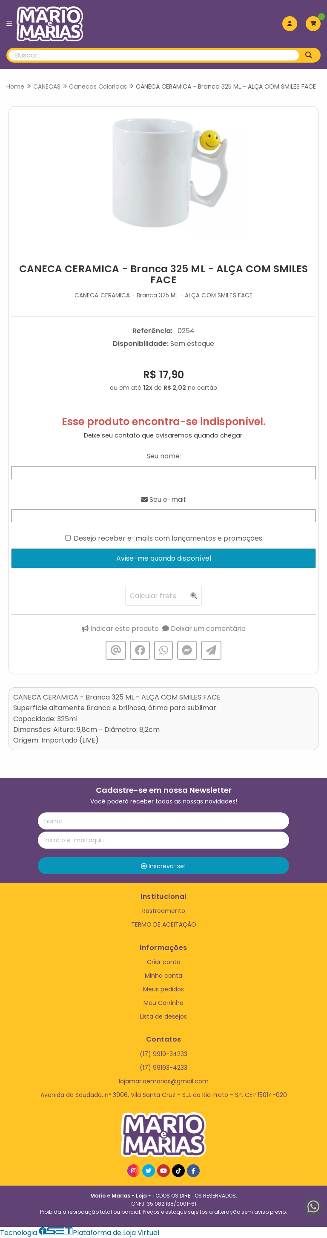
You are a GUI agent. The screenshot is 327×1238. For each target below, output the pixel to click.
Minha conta (163, 975)
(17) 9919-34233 (163, 1054)
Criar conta (164, 962)
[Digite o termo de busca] (154, 55)
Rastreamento (163, 911)
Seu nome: (163, 456)
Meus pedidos (163, 989)
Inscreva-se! (163, 866)
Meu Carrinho (163, 1003)
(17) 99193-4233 (163, 1067)
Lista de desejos (163, 1016)
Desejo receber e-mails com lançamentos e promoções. (169, 538)
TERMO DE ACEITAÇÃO (163, 924)
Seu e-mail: (163, 499)
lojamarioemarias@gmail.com (164, 1081)
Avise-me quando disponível (163, 558)
